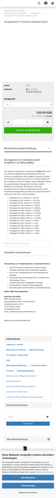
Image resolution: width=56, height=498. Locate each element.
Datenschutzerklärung (44, 472)
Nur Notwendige (28, 486)
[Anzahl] (28, 122)
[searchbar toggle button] (39, 3)
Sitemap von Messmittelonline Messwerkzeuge (24, 397)
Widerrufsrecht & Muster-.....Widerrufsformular (25, 350)
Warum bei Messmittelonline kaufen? (20, 386)
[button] (8, 122)
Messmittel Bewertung (16, 243)
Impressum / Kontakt (14, 345)
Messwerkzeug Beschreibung (20, 148)
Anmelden (28, 424)
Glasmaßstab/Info (13, 381)
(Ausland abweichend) (33, 92)
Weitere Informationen (28, 492)
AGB (8, 360)
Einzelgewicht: (9, 99)
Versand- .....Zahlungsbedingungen (20, 371)
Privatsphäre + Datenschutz (17, 355)
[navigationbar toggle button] (52, 3)
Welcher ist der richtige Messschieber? (21, 376)
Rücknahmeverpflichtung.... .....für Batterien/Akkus (26, 365)
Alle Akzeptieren (28, 478)
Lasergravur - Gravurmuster (16, 392)
